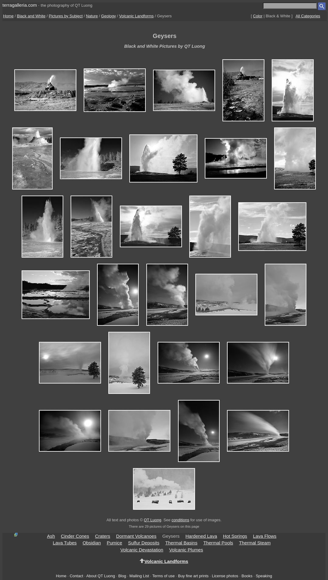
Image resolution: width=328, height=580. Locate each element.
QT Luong (152, 520)
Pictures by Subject (65, 16)
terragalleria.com (19, 5)
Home (8, 16)
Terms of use (163, 576)
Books (247, 576)
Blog (122, 576)
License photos (225, 576)
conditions (180, 520)
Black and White (31, 16)
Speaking (264, 576)
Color (258, 16)
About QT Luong (100, 576)
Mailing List (139, 576)
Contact (76, 576)
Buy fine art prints (193, 576)
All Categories (307, 16)
